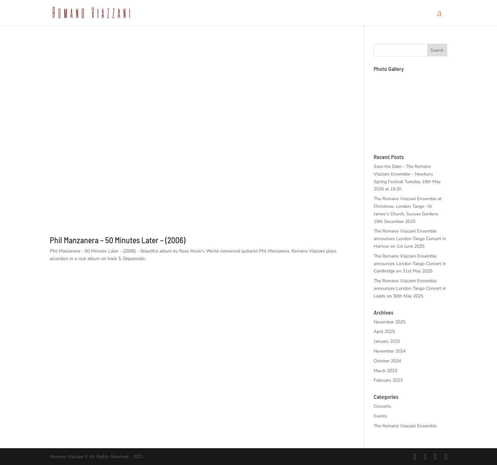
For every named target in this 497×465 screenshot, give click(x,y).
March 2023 (385, 371)
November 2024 (389, 351)
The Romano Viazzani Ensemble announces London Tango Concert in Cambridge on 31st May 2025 (410, 263)
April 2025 (384, 331)
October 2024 (387, 361)
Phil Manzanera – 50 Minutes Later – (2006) (117, 240)
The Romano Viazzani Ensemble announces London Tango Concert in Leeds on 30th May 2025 (410, 288)
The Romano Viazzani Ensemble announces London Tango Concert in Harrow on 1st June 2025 (410, 238)
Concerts (382, 406)
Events (380, 416)
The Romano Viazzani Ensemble (405, 426)
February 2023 (388, 380)
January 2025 (387, 341)
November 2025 (389, 322)
